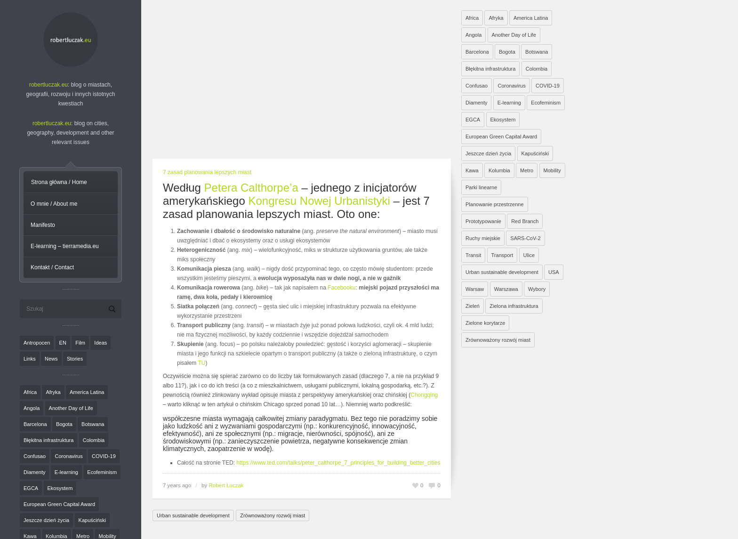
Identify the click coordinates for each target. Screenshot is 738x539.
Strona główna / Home (59, 182)
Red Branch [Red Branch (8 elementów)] (524, 221)
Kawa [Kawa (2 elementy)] (472, 170)
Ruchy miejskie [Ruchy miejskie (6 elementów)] (482, 238)
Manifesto (43, 225)
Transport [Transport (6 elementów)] (502, 255)
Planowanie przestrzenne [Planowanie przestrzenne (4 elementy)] (494, 204)
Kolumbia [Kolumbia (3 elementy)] (499, 170)
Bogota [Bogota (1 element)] (64, 424)
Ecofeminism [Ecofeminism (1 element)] (102, 472)
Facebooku (341, 287)
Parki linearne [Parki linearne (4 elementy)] (481, 187)
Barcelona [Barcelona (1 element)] (35, 424)
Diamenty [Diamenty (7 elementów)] (34, 472)
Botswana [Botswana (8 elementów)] (92, 424)
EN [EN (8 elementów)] (62, 343)
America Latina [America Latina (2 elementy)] (87, 392)
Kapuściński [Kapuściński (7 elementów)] (92, 520)
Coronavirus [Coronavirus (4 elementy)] (68, 456)
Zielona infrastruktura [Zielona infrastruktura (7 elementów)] (513, 306)
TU (201, 363)
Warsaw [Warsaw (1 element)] (474, 289)
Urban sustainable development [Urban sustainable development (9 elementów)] (501, 272)
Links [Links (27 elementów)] (30, 359)
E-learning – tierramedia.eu (65, 246)
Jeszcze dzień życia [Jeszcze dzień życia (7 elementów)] (46, 520)
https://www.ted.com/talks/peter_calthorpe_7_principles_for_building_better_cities (339, 462)
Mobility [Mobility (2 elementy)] (552, 170)
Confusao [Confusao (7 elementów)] (35, 456)
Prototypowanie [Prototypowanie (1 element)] (483, 221)
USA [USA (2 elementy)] (553, 272)
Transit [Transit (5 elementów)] (473, 255)
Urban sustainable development (193, 515)
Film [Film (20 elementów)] (80, 343)
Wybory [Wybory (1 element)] (536, 289)
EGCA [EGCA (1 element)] (31, 488)
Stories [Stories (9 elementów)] (75, 359)
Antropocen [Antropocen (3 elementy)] (37, 343)
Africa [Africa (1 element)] (30, 392)
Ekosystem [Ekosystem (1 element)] (60, 488)
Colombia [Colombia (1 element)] (93, 440)
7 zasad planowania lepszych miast (207, 172)
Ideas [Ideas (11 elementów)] (100, 343)
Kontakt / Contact (52, 267)
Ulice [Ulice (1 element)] (529, 255)
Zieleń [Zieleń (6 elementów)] (472, 306)
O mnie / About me (54, 204)
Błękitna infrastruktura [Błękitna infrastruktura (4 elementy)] (48, 440)
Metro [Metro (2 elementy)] (526, 170)
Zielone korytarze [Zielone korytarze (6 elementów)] (485, 323)
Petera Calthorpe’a (251, 187)
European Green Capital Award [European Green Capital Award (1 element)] (59, 504)
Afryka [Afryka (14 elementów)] (53, 392)
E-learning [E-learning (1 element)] (66, 472)
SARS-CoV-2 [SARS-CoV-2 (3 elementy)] (525, 238)
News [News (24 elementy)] (51, 359)
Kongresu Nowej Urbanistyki (319, 200)
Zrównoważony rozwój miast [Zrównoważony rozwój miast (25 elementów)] (497, 340)
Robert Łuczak (226, 485)
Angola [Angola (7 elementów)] (32, 408)
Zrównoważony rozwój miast (272, 515)
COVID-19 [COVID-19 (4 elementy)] (104, 456)
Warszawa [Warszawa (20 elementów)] (506, 289)
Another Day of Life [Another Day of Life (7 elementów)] (71, 408)
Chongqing (424, 395)
